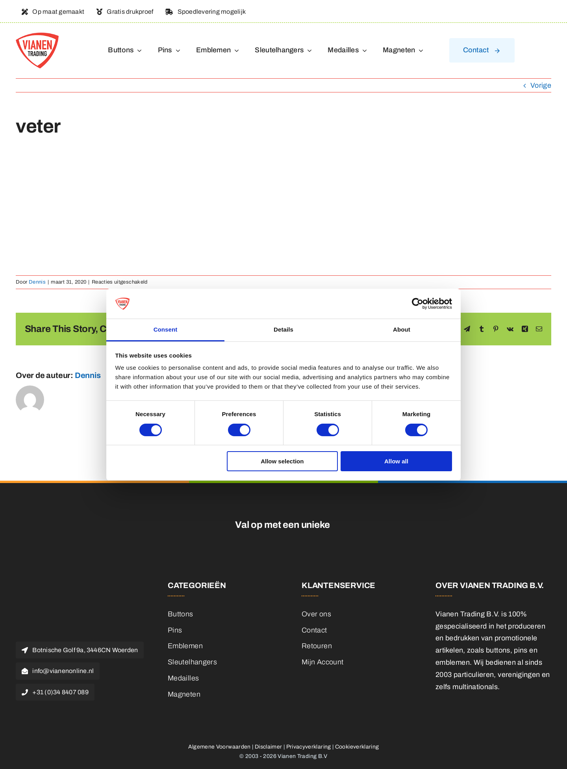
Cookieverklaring (357, 747)
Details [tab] (283, 329)
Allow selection (282, 461)
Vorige (540, 85)
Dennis (37, 282)
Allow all (396, 461)
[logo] (37, 36)
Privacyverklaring (308, 747)
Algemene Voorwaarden (219, 747)
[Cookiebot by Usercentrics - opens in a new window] (417, 304)
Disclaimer (268, 747)
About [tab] (401, 329)
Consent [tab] (166, 329)
